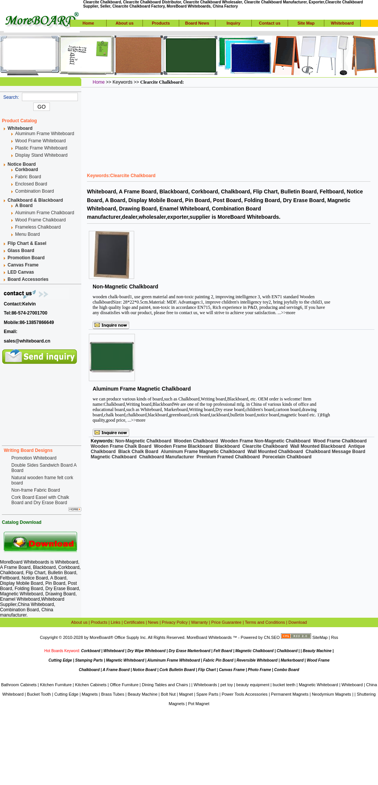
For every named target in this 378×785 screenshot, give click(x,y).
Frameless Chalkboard (38, 227)
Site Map (305, 23)
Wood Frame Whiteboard (40, 140)
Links (116, 622)
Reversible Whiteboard (257, 660)
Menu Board (27, 234)
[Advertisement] (41, 402)
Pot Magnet (198, 703)
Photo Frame (259, 670)
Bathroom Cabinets (19, 684)
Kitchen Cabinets (91, 684)
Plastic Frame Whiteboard (41, 148)
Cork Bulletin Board (177, 670)
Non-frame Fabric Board (35, 490)
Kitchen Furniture (56, 684)
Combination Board (34, 191)
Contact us (269, 23)
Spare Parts (207, 694)
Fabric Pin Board (218, 660)
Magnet (186, 694)
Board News (197, 23)
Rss (334, 637)
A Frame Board (116, 670)
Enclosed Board (31, 184)
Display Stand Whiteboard (41, 155)
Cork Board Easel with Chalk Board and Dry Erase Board (40, 500)
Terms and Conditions (265, 622)
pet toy (226, 684)
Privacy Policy (174, 622)
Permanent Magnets (289, 694)
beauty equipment (252, 684)
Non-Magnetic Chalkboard (125, 286)
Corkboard (91, 651)
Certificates (134, 622)
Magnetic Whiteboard (125, 660)
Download (297, 622)
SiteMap (319, 637)
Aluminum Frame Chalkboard (44, 212)
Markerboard (292, 660)
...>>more (286, 312)
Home (88, 23)
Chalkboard (287, 651)
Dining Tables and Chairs (165, 684)
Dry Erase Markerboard (189, 651)
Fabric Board (28, 176)
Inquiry (233, 23)
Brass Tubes (112, 694)
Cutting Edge (60, 660)
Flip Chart (207, 670)
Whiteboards (205, 684)
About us (125, 23)
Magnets (90, 694)
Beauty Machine (317, 651)
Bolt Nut (168, 694)
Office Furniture (124, 684)
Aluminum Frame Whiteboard (44, 133)
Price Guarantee (226, 622)
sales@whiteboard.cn (27, 341)
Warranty (199, 622)
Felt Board (223, 651)
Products (161, 23)
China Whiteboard (36, 604)
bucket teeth (284, 684)
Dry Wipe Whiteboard (146, 651)
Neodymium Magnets (331, 694)
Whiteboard (342, 23)
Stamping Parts (89, 660)
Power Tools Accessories (244, 694)
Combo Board (286, 670)
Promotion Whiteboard (33, 458)
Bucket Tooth (39, 694)
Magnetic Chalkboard (254, 651)
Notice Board (144, 670)
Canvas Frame (232, 670)
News (153, 622)
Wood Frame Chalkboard (40, 220)
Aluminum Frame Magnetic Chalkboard (142, 389)
